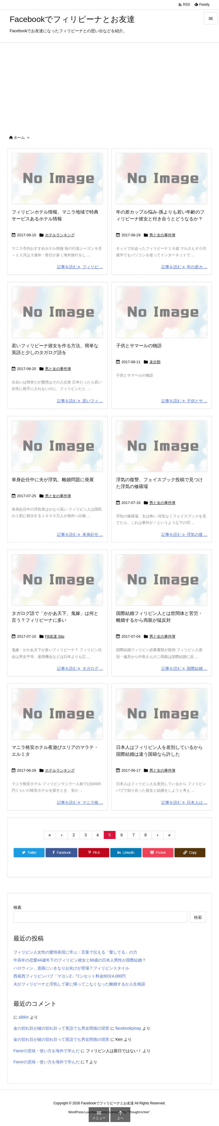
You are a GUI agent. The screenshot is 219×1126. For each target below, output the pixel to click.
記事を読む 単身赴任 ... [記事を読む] (80, 534)
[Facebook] (61, 852)
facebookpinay (128, 1028)
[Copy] (190, 852)
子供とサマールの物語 (139, 345)
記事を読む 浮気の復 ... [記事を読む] (184, 534)
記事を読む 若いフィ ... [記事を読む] (80, 401)
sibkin (24, 1017)
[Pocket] (158, 852)
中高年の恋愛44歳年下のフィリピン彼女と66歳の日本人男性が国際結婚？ (79, 960)
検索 (17, 907)
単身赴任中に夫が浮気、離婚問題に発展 (53, 479)
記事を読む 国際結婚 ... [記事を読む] (184, 668)
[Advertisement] (109, 85)
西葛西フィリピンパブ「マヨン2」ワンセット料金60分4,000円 (69, 976)
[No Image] (57, 178)
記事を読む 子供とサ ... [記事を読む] (184, 401)
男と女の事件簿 (162, 235)
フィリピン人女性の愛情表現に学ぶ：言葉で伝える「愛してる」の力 (75, 952)
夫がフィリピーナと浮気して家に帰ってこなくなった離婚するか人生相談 (79, 984)
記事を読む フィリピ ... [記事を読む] (80, 267)
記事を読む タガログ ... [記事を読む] (80, 668)
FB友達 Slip (54, 636)
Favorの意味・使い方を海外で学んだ (46, 1050)
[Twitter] (29, 852)
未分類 (155, 362)
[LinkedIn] (125, 852)
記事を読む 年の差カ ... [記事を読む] (184, 267)
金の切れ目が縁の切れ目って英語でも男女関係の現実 (61, 1028)
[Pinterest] (93, 852)
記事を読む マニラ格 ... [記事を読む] (80, 802)
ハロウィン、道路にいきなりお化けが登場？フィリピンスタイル (71, 968)
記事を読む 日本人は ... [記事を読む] (184, 802)
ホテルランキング (60, 235)
